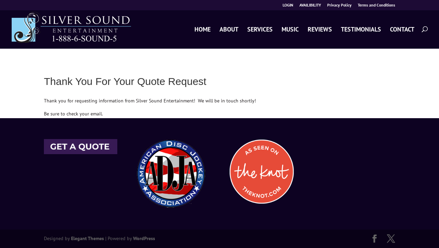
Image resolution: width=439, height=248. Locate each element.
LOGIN (288, 5)
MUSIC (290, 29)
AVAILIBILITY (310, 5)
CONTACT (402, 29)
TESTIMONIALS (361, 29)
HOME (202, 29)
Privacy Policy (339, 5)
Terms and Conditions (376, 5)
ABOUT (229, 29)
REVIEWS (320, 29)
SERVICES (260, 29)
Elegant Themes (87, 238)
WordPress (144, 238)
